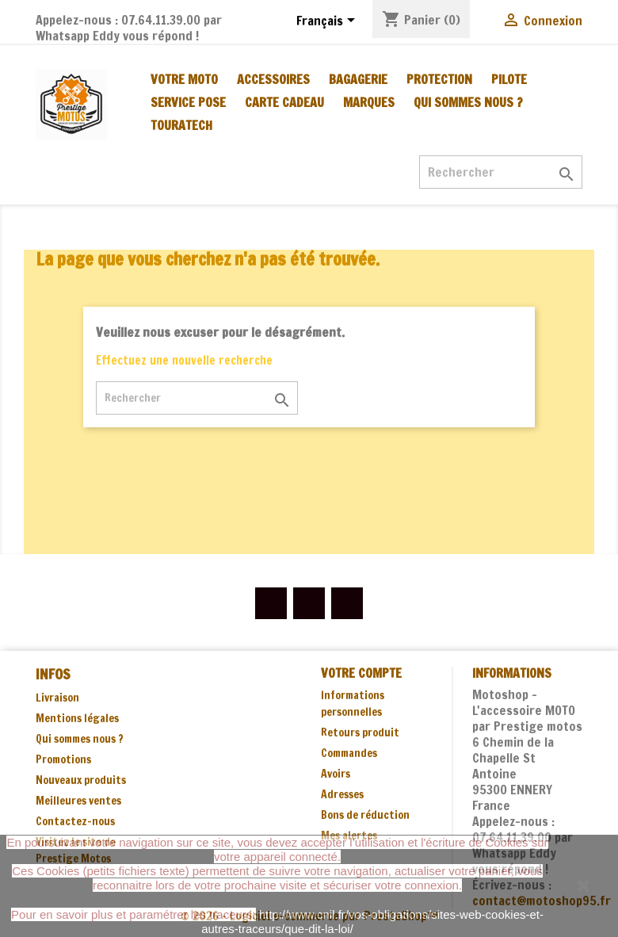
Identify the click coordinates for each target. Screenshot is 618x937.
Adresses (342, 794)
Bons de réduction (365, 815)
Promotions (63, 759)
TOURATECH (181, 125)
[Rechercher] (500, 172)
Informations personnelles (352, 703)
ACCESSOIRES (273, 79)
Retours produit (360, 732)
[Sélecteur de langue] (328, 21)
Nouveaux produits (81, 780)
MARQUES (369, 102)
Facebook (271, 603)
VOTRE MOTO (184, 79)
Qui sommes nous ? (468, 102)
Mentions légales (77, 718)
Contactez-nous (75, 821)
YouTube (309, 603)
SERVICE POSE (188, 102)
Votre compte (361, 673)
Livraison (57, 698)
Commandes (349, 753)
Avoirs (335, 774)
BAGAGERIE (358, 79)
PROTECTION (439, 79)
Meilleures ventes (78, 801)
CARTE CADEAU (284, 102)
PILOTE (509, 79)
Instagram (347, 603)
